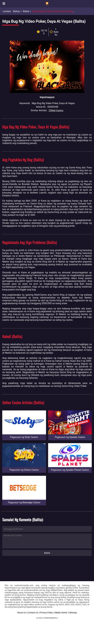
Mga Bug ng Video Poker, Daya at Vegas (53, 11)
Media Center (61, 612)
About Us (21, 612)
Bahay (16, 11)
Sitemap (73, 612)
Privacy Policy (46, 612)
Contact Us (33, 612)
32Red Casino (56, 110)
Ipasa (47, 553)
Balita (26, 11)
